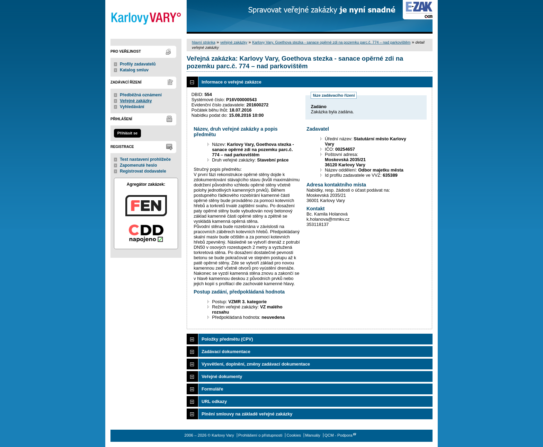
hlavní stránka (203, 42)
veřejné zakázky (233, 42)
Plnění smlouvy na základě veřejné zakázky (247, 414)
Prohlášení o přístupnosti (260, 435)
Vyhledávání (132, 106)
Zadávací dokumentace (226, 351)
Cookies (293, 435)
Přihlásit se (127, 133)
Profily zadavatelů (137, 64)
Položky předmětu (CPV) (227, 339)
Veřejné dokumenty (222, 376)
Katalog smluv (134, 70)
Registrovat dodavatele (143, 171)
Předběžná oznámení (141, 95)
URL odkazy (214, 401)
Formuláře (212, 389)
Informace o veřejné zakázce (231, 82)
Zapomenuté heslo (138, 165)
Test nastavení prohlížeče (145, 159)
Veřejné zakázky (136, 100)
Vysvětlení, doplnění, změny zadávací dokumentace (256, 364)
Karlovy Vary (146, 17)
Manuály (312, 435)
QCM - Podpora (338, 435)
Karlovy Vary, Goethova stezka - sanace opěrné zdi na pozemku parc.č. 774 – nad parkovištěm (331, 42)
